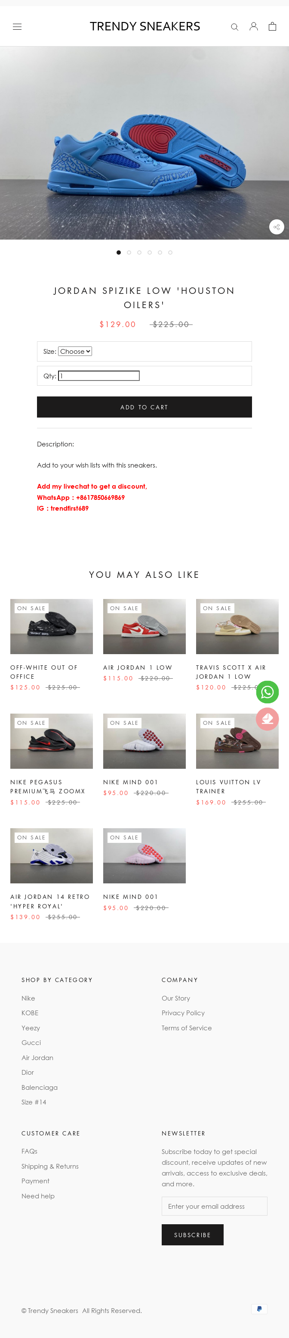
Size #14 (34, 1102)
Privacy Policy (183, 1013)
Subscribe (192, 1235)
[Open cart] (272, 26)
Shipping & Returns (50, 1166)
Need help (38, 1196)
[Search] (235, 26)
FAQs (29, 1151)
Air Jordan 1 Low (138, 667)
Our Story (176, 998)
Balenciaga (40, 1087)
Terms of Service (187, 1028)
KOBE (30, 1013)
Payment (35, 1181)
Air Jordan (37, 1057)
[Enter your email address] (214, 1206)
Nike (28, 998)
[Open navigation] (17, 26)
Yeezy (31, 1028)
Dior (28, 1072)
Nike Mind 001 (131, 782)
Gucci (31, 1042)
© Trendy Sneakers (50, 1310)
